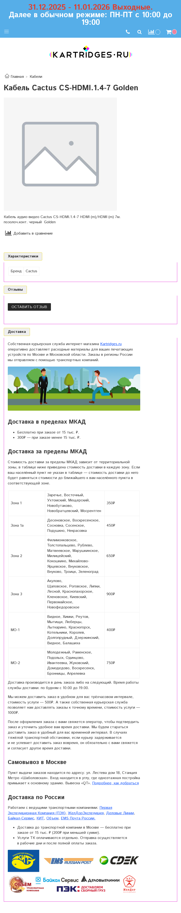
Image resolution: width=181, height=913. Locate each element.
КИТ (40, 818)
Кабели (36, 76)
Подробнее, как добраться (115, 783)
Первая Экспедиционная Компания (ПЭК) (60, 810)
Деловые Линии (120, 813)
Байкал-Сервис (21, 818)
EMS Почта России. (78, 818)
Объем (52, 818)
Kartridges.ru (111, 344)
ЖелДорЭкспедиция (86, 813)
